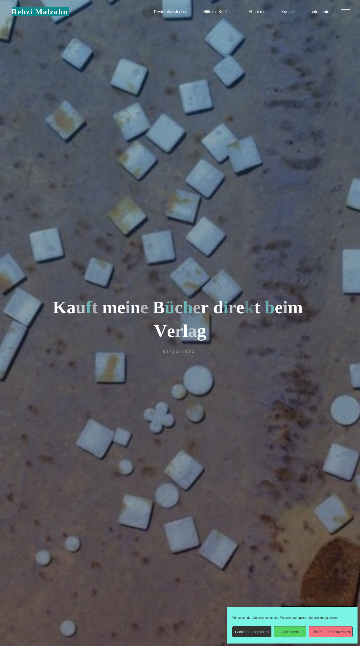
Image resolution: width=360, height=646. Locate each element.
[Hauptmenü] (345, 11)
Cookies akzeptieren (252, 632)
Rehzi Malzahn (39, 11)
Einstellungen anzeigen (331, 632)
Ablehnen (290, 632)
